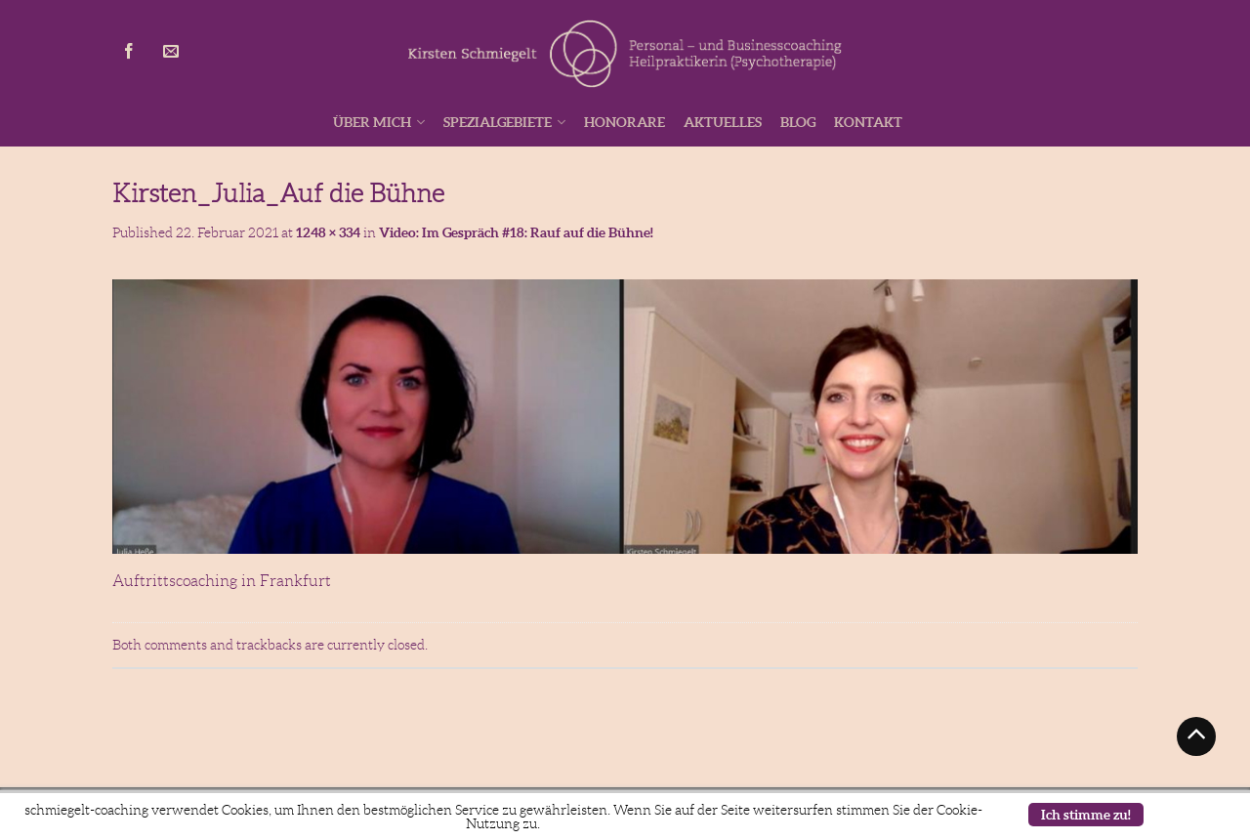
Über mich (372, 122)
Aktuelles (723, 122)
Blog (797, 122)
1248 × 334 (328, 232)
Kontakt (868, 122)
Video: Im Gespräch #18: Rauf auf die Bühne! (516, 232)
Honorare (624, 122)
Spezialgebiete (497, 122)
